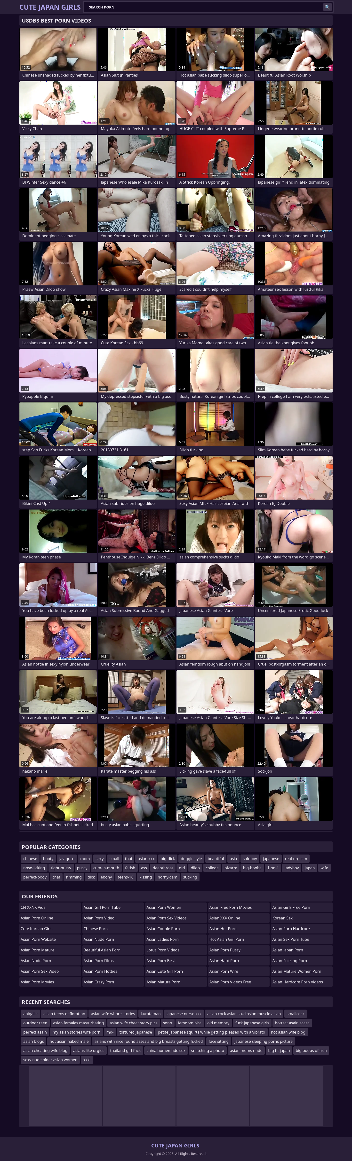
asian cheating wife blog (45, 1050)
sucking (190, 877)
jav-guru (66, 858)
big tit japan (279, 1050)
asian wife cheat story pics (133, 1023)
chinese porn (96, 928)
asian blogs (33, 1041)
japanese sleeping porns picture (263, 1041)
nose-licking (34, 868)
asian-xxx (146, 858)
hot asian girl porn (226, 939)
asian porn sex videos (166, 918)
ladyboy (292, 868)
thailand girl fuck (125, 1050)
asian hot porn (223, 928)
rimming (74, 877)
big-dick (167, 858)
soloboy (250, 858)
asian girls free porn (291, 907)
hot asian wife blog (288, 1032)
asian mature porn (163, 982)
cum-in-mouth (106, 868)
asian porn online (37, 918)
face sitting (219, 1041)
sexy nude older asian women (50, 1059)
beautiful (216, 858)
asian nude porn (36, 960)
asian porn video (99, 918)
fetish (130, 868)
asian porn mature (38, 950)
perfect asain (35, 1032)
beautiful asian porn (102, 950)
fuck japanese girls (252, 1023)
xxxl (86, 1059)
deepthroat (163, 868)
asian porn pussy (224, 950)
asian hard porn (224, 960)
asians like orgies (88, 1050)
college (212, 868)
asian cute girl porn (164, 971)
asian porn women (163, 907)
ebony (106, 877)
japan (310, 868)
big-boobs (252, 868)
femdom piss (189, 1023)
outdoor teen (35, 1023)
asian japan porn (287, 950)
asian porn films (99, 960)
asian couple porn (163, 928)
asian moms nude (246, 1050)
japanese (271, 858)
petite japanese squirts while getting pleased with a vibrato (211, 1032)
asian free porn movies (230, 907)
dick (91, 877)
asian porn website (38, 939)
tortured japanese (135, 1032)
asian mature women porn (296, 971)
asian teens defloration (64, 1013)
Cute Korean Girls (36, 928)
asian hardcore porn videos (297, 982)
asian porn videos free (230, 982)
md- (109, 1032)
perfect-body (35, 877)
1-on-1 (273, 868)
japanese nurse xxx (184, 1013)
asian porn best (160, 960)
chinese (30, 858)
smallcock (295, 1013)
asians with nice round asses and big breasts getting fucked (149, 1041)
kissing (145, 877)
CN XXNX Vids (33, 907)
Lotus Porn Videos (162, 950)
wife (324, 868)
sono (167, 1023)
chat (56, 877)
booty (48, 858)
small (114, 858)
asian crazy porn (99, 982)
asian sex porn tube (290, 939)
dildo (195, 868)
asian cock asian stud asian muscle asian (244, 1013)
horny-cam (167, 877)
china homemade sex (166, 1050)
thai (128, 858)
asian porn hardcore (291, 928)
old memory (218, 1023)
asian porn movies (37, 982)
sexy (100, 858)
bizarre (230, 868)
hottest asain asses (292, 1023)
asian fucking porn (289, 960)
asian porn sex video (40, 971)
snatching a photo (207, 1050)
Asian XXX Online (224, 918)
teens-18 (126, 877)
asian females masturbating (78, 1023)
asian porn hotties (100, 971)
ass (144, 868)
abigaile (30, 1013)
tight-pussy (61, 868)
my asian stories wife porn (76, 1032)
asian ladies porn (162, 939)
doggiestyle (191, 858)
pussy (82, 868)
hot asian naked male (69, 1041)
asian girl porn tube (102, 907)
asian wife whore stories (113, 1013)
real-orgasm (296, 858)
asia (233, 858)
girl (182, 868)
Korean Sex (282, 918)
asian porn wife (223, 971)
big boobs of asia (311, 1050)
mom (85, 858)
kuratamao (151, 1013)
